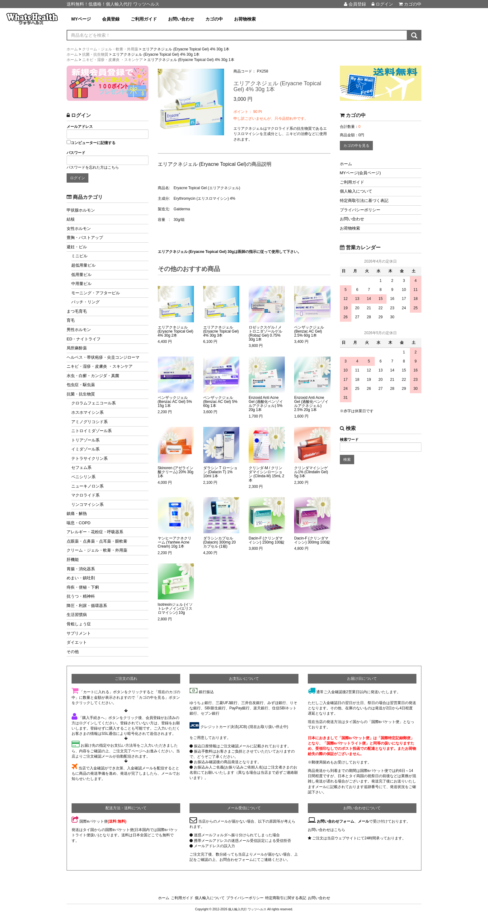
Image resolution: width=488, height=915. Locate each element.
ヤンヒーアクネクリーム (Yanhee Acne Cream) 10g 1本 (174, 542)
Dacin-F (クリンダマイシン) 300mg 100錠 (312, 540)
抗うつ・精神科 (81, 596)
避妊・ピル (77, 247)
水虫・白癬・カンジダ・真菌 (93, 375)
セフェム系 (81, 467)
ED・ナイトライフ (84, 339)
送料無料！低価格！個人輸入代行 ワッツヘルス (113, 4)
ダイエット (77, 642)
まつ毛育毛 (77, 311)
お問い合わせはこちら (326, 830)
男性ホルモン (79, 329)
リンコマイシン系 (87, 504)
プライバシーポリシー (360, 210)
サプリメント (79, 633)
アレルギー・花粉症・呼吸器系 (95, 532)
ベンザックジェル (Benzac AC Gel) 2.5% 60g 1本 (309, 331)
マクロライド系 (85, 495)
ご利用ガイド (144, 18)
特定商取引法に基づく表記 (364, 200)
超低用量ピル (83, 265)
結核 (71, 219)
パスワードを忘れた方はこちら (93, 167)
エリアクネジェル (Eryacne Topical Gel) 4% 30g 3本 (221, 331)
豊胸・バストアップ (85, 237)
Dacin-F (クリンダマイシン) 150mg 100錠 (266, 540)
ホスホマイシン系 (87, 412)
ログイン (382, 4)
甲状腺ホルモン (81, 210)
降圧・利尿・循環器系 (87, 605)
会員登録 (355, 4)
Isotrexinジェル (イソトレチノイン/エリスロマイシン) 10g (175, 609)
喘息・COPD (79, 523)
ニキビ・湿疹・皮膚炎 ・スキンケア (100, 366)
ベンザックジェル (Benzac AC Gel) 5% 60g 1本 (220, 402)
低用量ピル (81, 274)
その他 (73, 651)
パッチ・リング (85, 302)
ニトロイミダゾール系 (91, 430)
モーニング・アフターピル (95, 293)
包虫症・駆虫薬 (81, 384)
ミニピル (79, 256)
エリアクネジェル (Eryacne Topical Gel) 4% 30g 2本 (176, 331)
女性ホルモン (79, 228)
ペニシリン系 (83, 476)
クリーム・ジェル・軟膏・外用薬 (97, 550)
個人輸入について (356, 191)
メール (363, 821)
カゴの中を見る (356, 145)
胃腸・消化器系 (81, 569)
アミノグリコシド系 (89, 421)
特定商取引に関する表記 (285, 898)
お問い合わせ (181, 18)
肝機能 (73, 559)
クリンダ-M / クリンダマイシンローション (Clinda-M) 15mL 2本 (266, 474)
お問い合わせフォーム (335, 821)
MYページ (81, 18)
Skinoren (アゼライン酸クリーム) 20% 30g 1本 (176, 472)
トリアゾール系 (85, 440)
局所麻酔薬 (77, 348)
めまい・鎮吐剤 (81, 578)
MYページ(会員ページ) (360, 172)
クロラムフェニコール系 (93, 403)
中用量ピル (81, 283)
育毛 (71, 320)
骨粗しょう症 (79, 624)
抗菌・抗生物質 (81, 394)
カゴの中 (410, 4)
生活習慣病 (77, 614)
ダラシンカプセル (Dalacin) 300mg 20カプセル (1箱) (219, 542)
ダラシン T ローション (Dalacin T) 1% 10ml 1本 (220, 472)
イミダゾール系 (85, 449)
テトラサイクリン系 (89, 458)
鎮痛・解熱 (77, 513)
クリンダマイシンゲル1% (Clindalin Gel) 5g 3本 (311, 472)
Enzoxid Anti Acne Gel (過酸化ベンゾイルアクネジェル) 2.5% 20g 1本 (311, 404)
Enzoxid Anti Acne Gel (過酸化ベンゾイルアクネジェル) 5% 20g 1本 (266, 404)
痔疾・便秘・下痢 (83, 587)
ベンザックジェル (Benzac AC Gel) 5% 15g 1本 (175, 402)
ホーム (346, 163)
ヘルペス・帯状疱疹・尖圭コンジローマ (103, 357)
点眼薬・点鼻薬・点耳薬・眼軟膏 (97, 541)
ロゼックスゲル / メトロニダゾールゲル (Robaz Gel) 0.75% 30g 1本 (265, 333)
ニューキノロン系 (87, 486)
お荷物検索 (245, 18)
